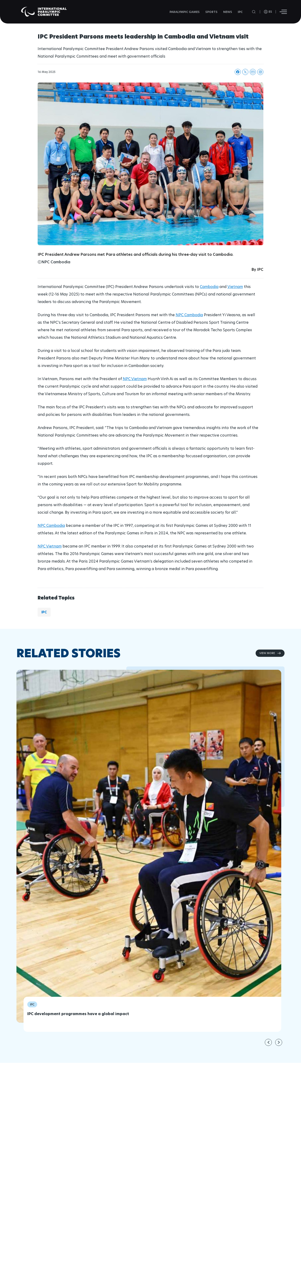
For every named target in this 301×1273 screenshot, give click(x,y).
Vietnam (235, 286)
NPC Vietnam (135, 379)
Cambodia (209, 286)
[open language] (268, 12)
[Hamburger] (283, 12)
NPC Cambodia (189, 315)
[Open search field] (254, 11)
